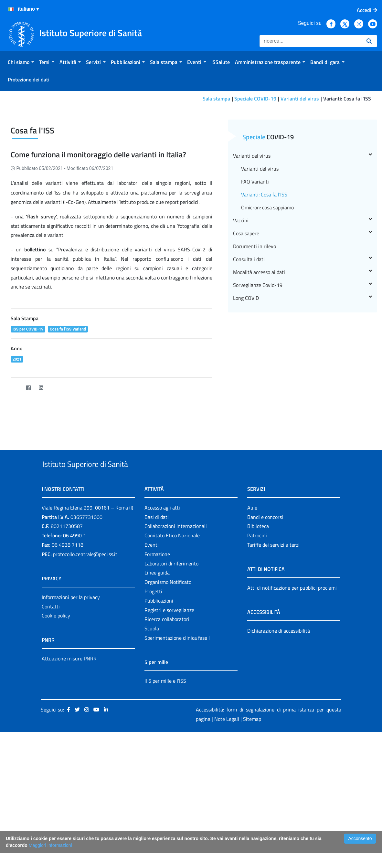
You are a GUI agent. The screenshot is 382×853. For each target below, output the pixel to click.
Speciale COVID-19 (255, 98)
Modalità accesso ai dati (302, 354)
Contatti (51, 703)
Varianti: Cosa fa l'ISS (264, 276)
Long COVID (302, 380)
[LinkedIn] (41, 470)
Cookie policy (56, 713)
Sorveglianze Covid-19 (302, 367)
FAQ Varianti (255, 264)
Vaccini (302, 302)
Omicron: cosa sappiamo (267, 289)
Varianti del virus (300, 98)
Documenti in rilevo (254, 328)
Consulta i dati (302, 341)
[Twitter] (16, 470)
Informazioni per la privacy (71, 694)
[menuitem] (21, 62)
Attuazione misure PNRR (69, 756)
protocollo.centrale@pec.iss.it (85, 651)
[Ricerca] (310, 41)
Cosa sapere (302, 315)
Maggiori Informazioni (50, 845)
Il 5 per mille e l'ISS (165, 778)
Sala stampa (216, 98)
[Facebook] (28, 470)
